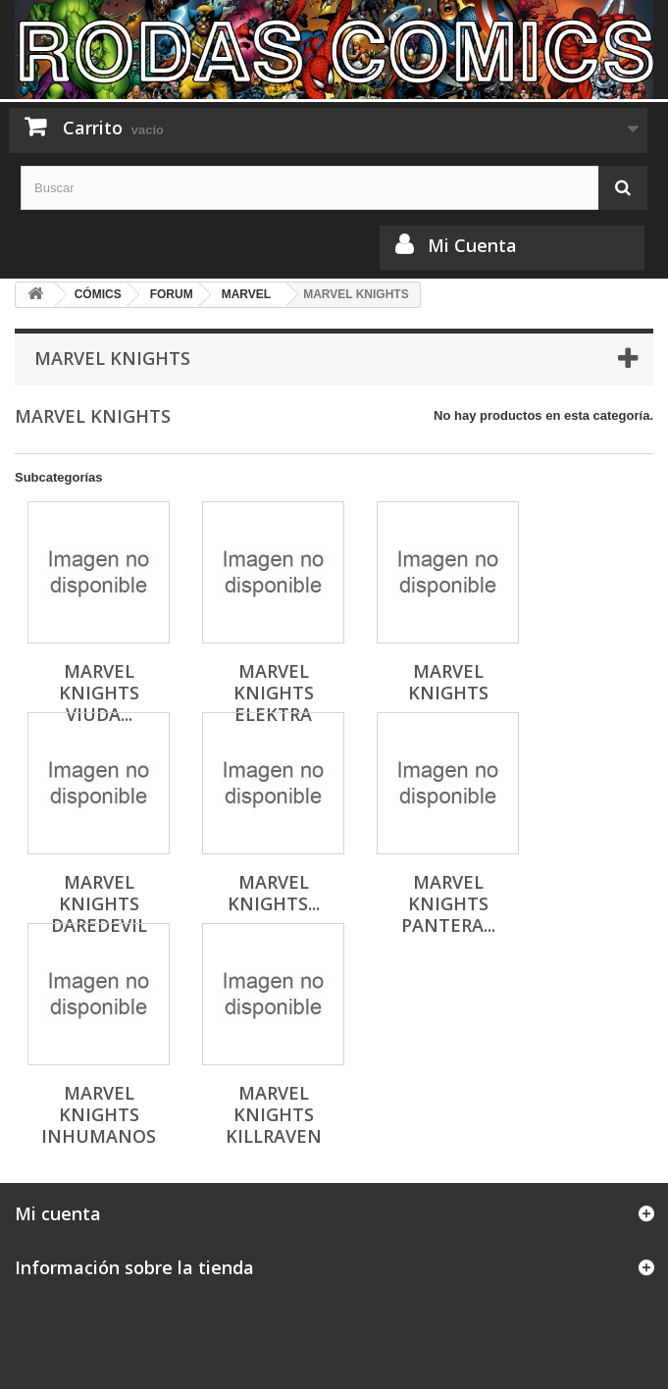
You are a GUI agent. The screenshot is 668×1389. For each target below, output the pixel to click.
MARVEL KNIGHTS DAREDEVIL (99, 903)
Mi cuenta (58, 1213)
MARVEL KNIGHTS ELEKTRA (273, 692)
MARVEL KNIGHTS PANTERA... (448, 903)
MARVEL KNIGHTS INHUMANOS (98, 1114)
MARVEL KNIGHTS (448, 681)
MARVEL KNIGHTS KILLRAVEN (274, 1114)
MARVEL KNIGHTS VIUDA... (99, 692)
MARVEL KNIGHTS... (274, 892)
